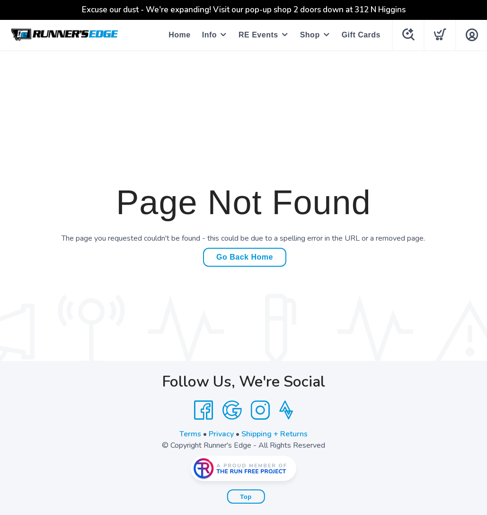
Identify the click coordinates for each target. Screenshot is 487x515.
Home (179, 35)
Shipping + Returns (274, 434)
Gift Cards (361, 35)
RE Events (258, 35)
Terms (190, 434)
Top (245, 496)
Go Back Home (244, 257)
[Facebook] (203, 410)
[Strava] (286, 410)
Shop (310, 35)
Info (209, 35)
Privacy (221, 434)
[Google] (232, 410)
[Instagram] (260, 410)
